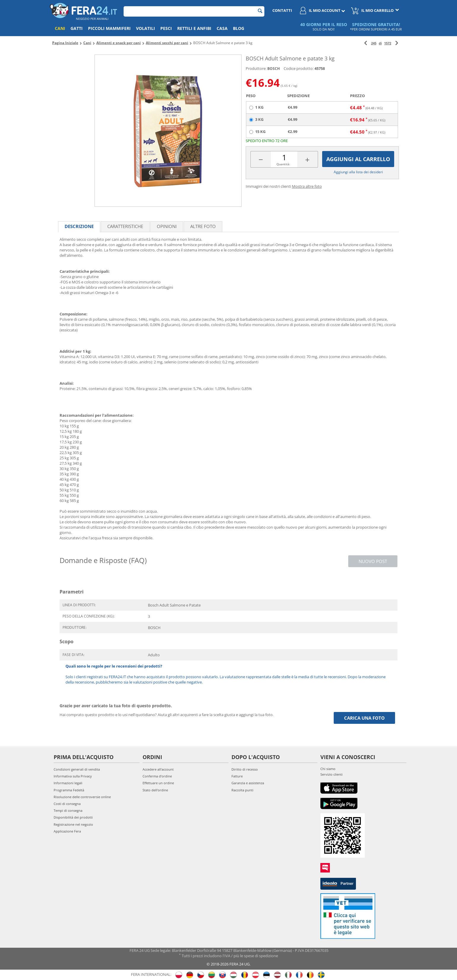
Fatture (237, 776)
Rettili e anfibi (194, 28)
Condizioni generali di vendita (77, 769)
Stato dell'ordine (155, 790)
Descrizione (79, 226)
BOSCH (273, 68)
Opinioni (167, 226)
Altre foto (203, 226)
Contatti (282, 10)
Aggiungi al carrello (358, 159)
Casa (222, 28)
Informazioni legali (68, 783)
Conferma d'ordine (157, 776)
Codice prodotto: (299, 68)
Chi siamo (327, 768)
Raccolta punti (242, 790)
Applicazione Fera (67, 831)
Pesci (166, 28)
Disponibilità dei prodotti (73, 817)
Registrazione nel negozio (73, 824)
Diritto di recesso (244, 769)
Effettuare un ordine (158, 783)
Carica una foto (364, 718)
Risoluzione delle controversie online (82, 797)
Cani (60, 28)
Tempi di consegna (68, 810)
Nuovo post (373, 561)
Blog (238, 28)
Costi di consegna (67, 803)
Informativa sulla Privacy (73, 776)
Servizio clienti (331, 774)
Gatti (77, 28)
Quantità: (283, 164)
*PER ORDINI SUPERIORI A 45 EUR (376, 29)
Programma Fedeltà (69, 790)
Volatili (145, 28)
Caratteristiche (125, 226)
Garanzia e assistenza (247, 783)
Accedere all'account (158, 769)
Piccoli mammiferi (109, 28)
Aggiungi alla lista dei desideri (358, 171)
